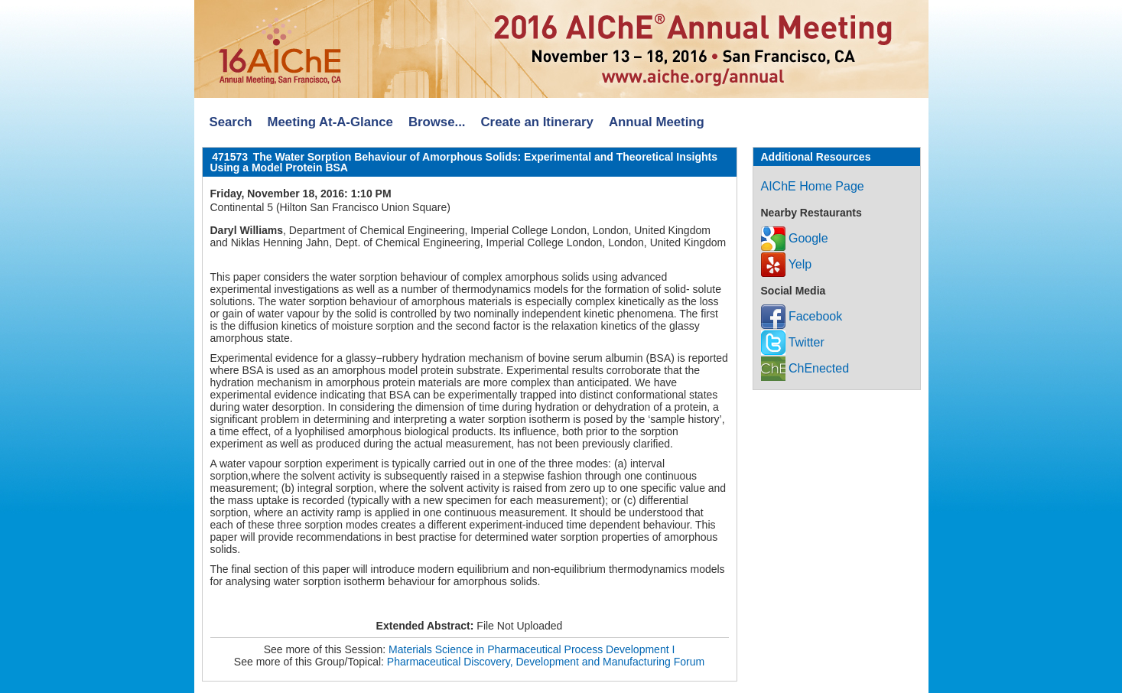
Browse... (437, 122)
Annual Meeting (656, 122)
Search (231, 122)
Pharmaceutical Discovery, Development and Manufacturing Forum (545, 662)
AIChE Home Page (812, 186)
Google (794, 238)
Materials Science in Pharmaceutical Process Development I (532, 649)
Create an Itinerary (537, 122)
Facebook (802, 316)
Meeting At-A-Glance (329, 122)
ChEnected (805, 368)
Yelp (786, 264)
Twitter (792, 342)
